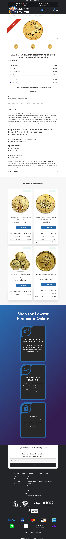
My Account (15, 481)
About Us (41, 479)
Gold (27, 479)
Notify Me (33, 94)
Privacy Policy (16, 486)
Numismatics (29, 486)
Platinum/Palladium (31, 484)
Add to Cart (23, 230)
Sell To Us (41, 481)
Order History (16, 484)
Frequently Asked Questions (46, 484)
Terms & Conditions (17, 488)
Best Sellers (29, 488)
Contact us (15, 479)
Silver (27, 481)
